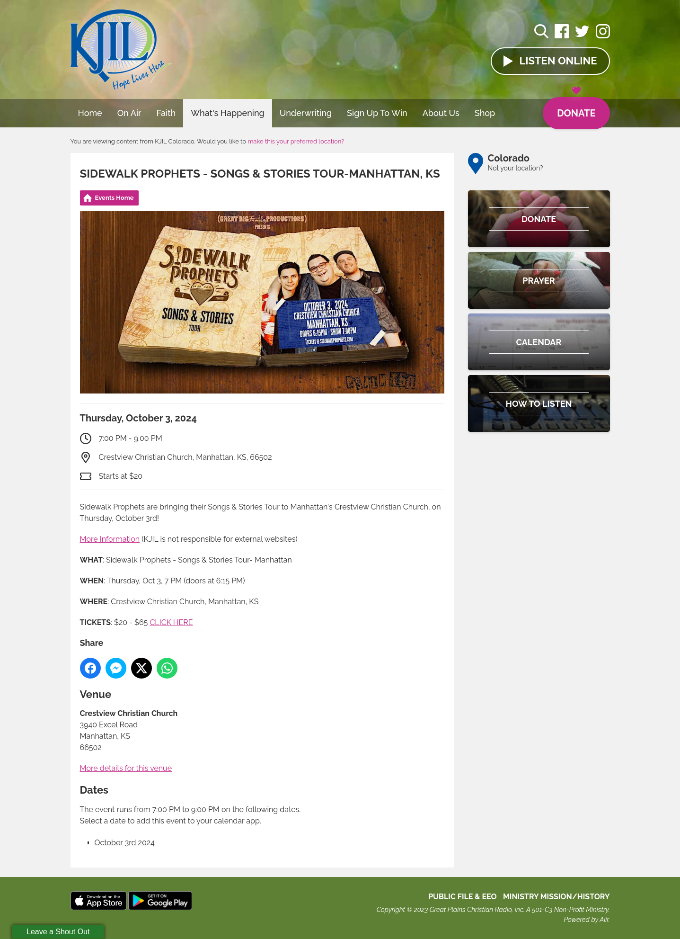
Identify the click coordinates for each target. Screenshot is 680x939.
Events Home (114, 197)
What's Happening (228, 113)
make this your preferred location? (295, 141)
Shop (485, 113)
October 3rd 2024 (125, 842)
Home (90, 113)
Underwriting (306, 113)
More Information (110, 539)
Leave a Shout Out (57, 932)
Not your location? (515, 168)
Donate (576, 108)
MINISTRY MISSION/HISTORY (556, 896)
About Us (441, 113)
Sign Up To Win (377, 113)
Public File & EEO (462, 896)
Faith (166, 113)
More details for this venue (126, 768)
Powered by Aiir (586, 919)
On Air (129, 113)
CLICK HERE (171, 622)
